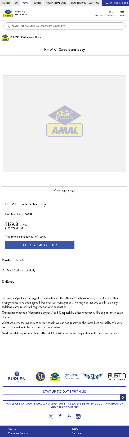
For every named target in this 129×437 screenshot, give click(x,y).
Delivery (8, 282)
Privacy (12, 429)
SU (16, 3)
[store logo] (15, 13)
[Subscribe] (123, 397)
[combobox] (64, 26)
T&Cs (75, 429)
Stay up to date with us (64, 391)
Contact (99, 15)
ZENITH (37, 3)
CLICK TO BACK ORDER (40, 245)
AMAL (25, 3)
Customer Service (18, 433)
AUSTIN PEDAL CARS (56, 3)
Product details (13, 260)
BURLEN (6, 3)
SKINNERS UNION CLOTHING (85, 3)
